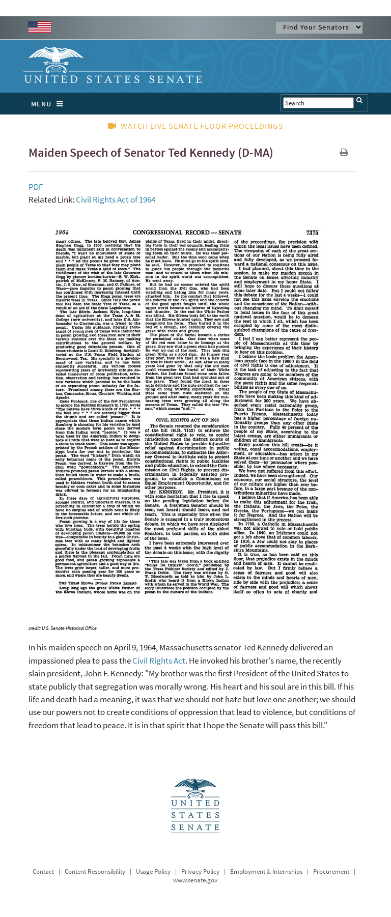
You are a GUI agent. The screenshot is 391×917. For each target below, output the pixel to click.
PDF (36, 186)
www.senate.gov (195, 880)
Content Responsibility (95, 871)
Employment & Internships (266, 871)
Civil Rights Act (158, 660)
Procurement (331, 871)
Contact (43, 871)
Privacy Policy (200, 871)
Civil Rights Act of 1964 (115, 199)
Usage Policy (153, 871)
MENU (49, 103)
